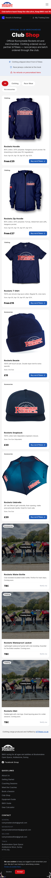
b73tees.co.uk (42, 732)
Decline (9, 872)
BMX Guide (6, 803)
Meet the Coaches (9, 787)
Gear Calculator (8, 807)
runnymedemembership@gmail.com (16, 830)
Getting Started (8, 779)
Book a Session (8, 791)
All (5, 83)
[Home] (7, 4)
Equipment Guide (9, 799)
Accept (20, 872)
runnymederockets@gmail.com (14, 823)
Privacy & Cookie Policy (12, 867)
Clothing (15, 83)
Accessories (9, 89)
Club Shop (6, 795)
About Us (6, 775)
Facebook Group (10, 762)
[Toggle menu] (47, 4)
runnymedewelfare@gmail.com (14, 837)
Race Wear (28, 83)
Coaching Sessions (9, 783)
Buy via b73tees (38, 161)
